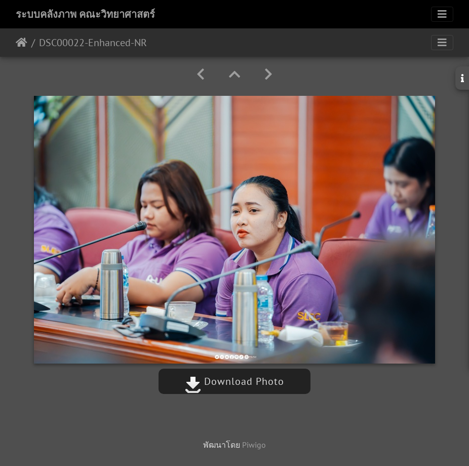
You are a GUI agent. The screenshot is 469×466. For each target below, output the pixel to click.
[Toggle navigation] (442, 14)
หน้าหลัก (21, 42)
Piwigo (254, 445)
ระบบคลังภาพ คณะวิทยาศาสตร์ (85, 14)
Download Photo (234, 381)
